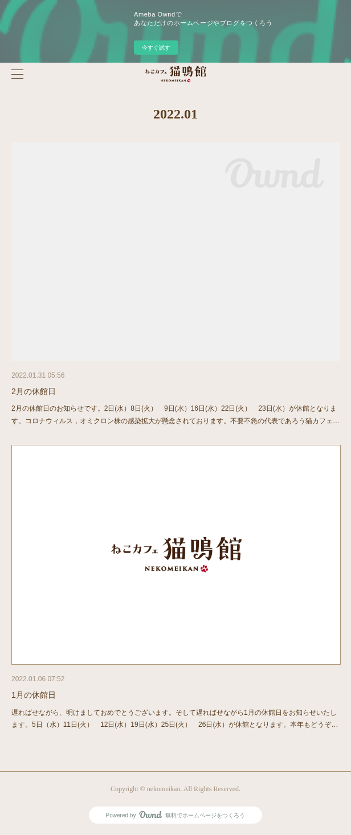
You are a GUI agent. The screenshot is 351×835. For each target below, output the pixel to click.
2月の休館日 (33, 391)
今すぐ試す (156, 47)
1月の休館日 (33, 694)
